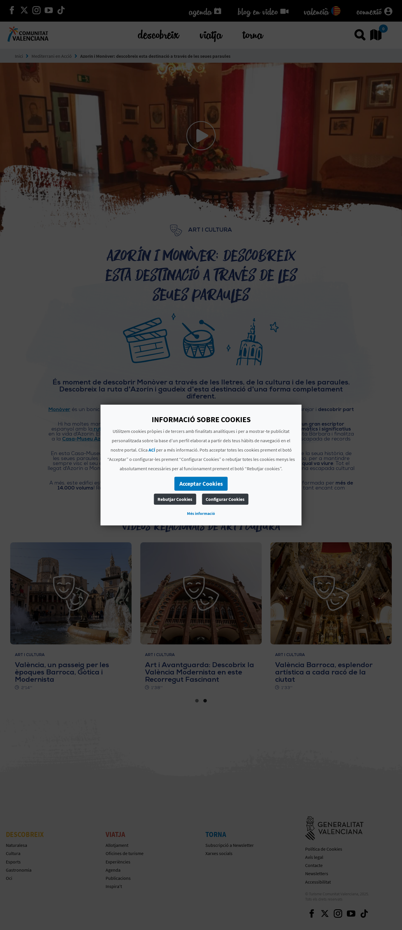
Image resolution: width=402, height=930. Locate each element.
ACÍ (151, 450)
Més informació (201, 513)
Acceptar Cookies (201, 483)
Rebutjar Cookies (175, 499)
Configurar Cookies (225, 499)
